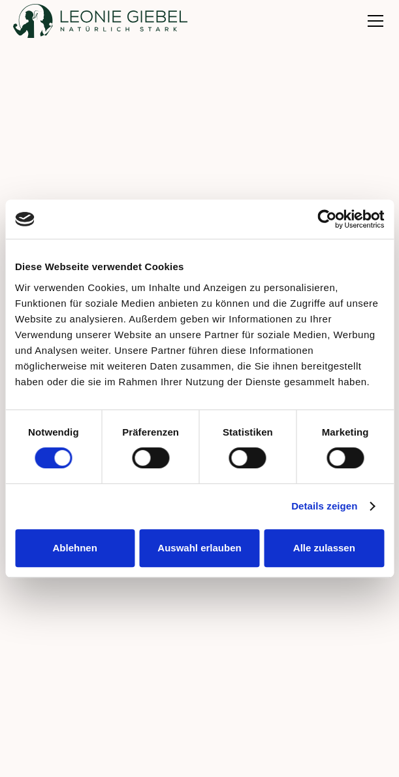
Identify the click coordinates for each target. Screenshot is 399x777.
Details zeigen (324, 505)
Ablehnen (75, 547)
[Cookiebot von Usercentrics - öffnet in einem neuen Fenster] (327, 219)
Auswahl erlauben (199, 547)
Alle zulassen (324, 547)
